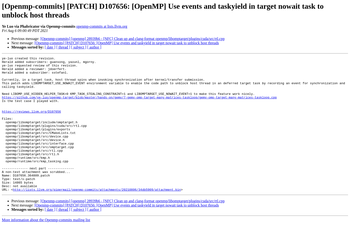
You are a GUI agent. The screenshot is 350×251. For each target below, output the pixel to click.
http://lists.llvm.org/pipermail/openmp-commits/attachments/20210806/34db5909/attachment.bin (97, 216)
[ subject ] (78, 47)
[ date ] (50, 47)
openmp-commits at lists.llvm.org (101, 26)
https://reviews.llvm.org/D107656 (31, 123)
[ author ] (94, 47)
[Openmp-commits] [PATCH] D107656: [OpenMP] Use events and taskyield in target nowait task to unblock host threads (127, 43)
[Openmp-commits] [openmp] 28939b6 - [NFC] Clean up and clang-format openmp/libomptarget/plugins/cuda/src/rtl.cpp (132, 39)
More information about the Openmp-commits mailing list (46, 247)
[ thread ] (63, 47)
